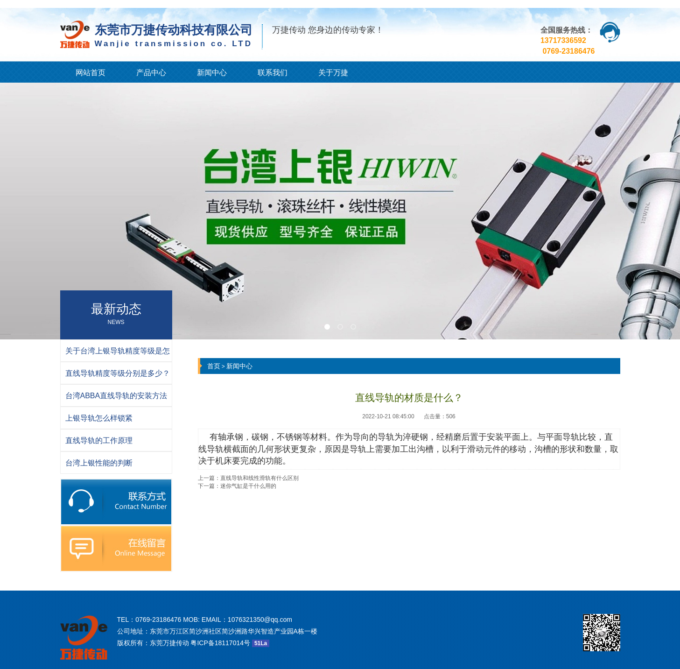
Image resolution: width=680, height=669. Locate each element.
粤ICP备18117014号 (220, 643)
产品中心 (151, 73)
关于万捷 (333, 73)
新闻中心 (212, 73)
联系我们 (272, 73)
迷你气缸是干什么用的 (248, 486)
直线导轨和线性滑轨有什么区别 (259, 478)
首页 (213, 366)
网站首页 (90, 73)
